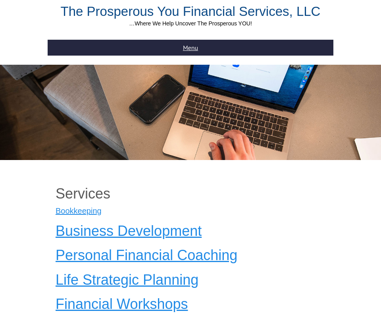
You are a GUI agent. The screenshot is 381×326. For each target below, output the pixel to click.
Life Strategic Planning (127, 280)
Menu (190, 48)
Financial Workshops (122, 304)
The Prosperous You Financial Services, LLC (191, 11)
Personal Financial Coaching (146, 255)
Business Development (129, 231)
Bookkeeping (79, 210)
